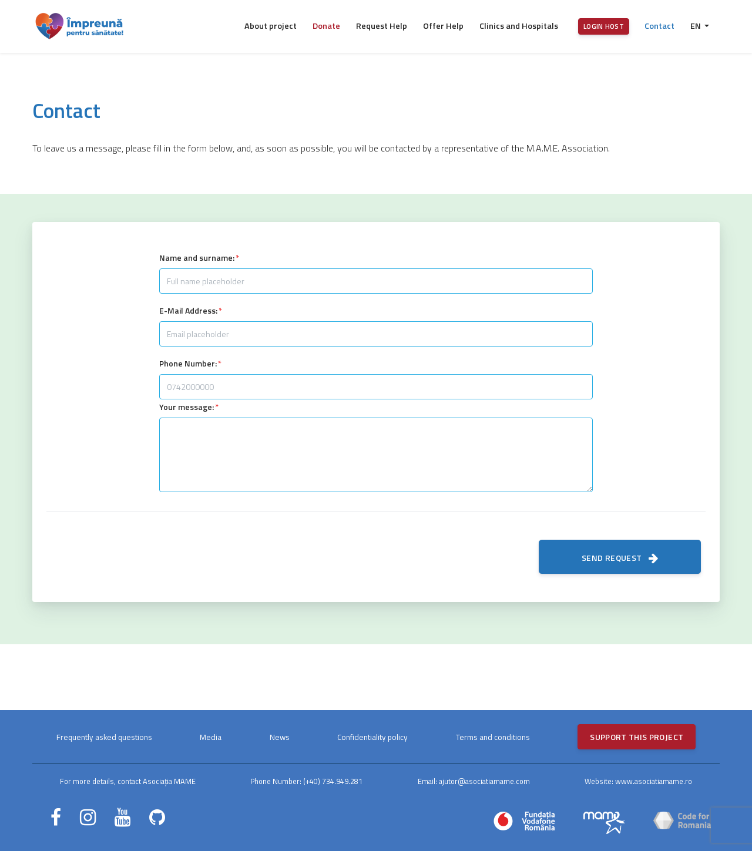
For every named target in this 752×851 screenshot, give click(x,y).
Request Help (381, 25)
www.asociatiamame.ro (653, 781)
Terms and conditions (493, 737)
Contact (659, 25)
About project (270, 25)
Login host (603, 26)
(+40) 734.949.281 (332, 781)
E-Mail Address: (188, 310)
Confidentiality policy (372, 737)
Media (210, 737)
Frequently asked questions (104, 737)
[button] (699, 26)
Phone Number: (188, 363)
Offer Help (443, 25)
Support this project (636, 737)
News (280, 737)
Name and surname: (196, 257)
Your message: (186, 407)
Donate (326, 25)
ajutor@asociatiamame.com (484, 781)
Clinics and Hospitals (518, 25)
